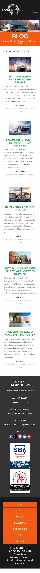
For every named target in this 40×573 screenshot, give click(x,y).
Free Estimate (20, 523)
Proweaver (25, 557)
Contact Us (20, 541)
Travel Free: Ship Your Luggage (20, 208)
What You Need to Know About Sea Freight (20, 79)
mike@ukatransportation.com (20, 414)
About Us (20, 511)
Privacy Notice (20, 554)
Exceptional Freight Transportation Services (20, 142)
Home (20, 505)
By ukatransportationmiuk (16, 108)
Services (20, 517)
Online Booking (20, 529)
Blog (20, 535)
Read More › (20, 105)
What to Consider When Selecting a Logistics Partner (20, 271)
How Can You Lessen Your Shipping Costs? (20, 333)
